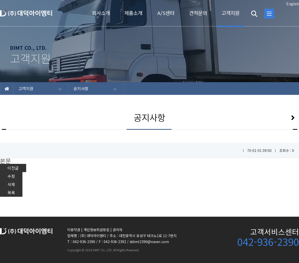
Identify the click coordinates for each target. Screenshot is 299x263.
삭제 (11, 184)
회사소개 (101, 12)
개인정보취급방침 (96, 229)
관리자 (117, 229)
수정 (11, 176)
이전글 (13, 168)
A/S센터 (165, 12)
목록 (11, 193)
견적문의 (198, 12)
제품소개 (133, 12)
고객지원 (230, 12)
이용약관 (73, 229)
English (292, 3)
